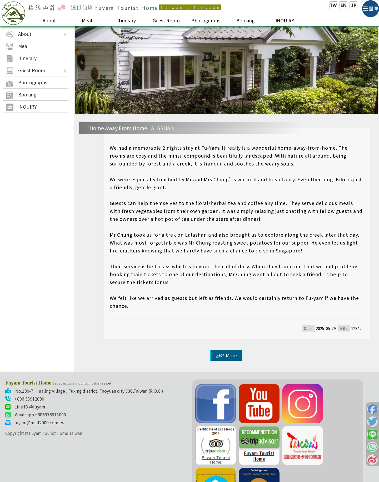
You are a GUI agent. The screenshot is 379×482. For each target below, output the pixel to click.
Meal (87, 20)
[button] (372, 409)
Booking (245, 20)
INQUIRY (285, 20)
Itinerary (126, 20)
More (226, 355)
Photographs (205, 20)
